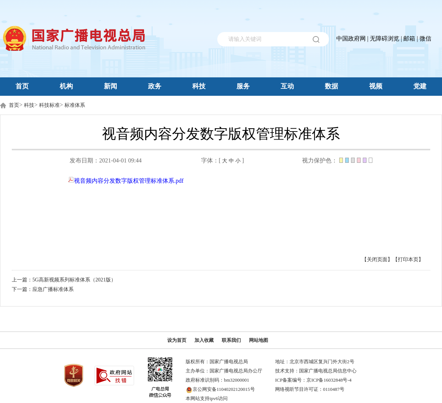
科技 (199, 86)
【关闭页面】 (377, 259)
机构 (66, 86)
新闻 (110, 86)
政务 (154, 86)
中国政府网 (351, 38)
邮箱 (409, 38)
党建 (420, 86)
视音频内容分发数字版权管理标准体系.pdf (125, 181)
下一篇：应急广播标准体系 (43, 289)
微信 (425, 38)
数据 (331, 86)
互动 (287, 86)
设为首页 (176, 340)
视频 (375, 86)
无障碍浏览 (384, 38)
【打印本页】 (408, 259)
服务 (243, 86)
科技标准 (49, 105)
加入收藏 (204, 340)
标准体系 (74, 105)
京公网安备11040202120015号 (224, 389)
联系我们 (231, 340)
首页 (22, 86)
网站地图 (258, 340)
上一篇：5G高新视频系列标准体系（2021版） (64, 280)
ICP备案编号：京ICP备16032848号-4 (313, 380)
